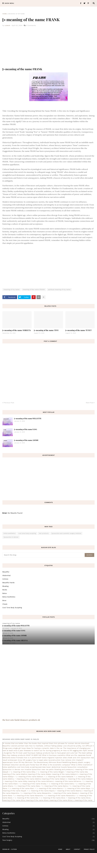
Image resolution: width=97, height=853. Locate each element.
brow (4, 600)
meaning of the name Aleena (69, 791)
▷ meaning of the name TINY (46, 330)
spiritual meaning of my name (59, 289)
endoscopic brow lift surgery (20, 760)
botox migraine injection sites (54, 758)
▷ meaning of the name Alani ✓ (23, 788)
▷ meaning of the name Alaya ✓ (78, 788)
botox (4, 593)
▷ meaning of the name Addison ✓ (30, 777)
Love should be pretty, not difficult (77, 746)
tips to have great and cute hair (64, 753)
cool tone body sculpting (27, 533)
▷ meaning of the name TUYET (78, 330)
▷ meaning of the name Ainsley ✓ (34, 784)
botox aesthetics (9, 533)
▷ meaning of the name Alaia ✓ (29, 786)
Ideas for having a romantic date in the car (44, 748)
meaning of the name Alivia (60, 800)
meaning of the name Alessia (65, 793)
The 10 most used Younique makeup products (31, 753)
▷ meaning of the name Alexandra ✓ (30, 795)
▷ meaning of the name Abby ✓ (24, 772)
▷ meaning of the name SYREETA (16, 330)
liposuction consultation (77, 767)
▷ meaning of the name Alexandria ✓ (61, 795)
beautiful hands (8, 582)
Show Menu (9, 3)
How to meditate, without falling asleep (45, 746)
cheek (4, 604)
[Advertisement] (48, 47)
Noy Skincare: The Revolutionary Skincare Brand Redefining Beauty (49, 762)
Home (4, 14)
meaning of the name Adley (16, 781)
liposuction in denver (11, 537)
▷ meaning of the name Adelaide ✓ (60, 777)
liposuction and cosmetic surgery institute (66, 533)
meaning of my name (16, 14)
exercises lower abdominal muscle (52, 767)
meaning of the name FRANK (34, 289)
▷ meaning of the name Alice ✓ (54, 798)
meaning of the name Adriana (40, 781)
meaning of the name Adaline (15, 774)
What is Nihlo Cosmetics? (81, 765)
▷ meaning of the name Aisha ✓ (62, 784)
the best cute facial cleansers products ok (21, 719)
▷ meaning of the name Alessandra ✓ (37, 793)
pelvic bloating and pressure (61, 769)
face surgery (48, 840)
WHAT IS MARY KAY (33, 755)
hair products (43, 533)
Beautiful (5, 572)
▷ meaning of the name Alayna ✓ (43, 791)
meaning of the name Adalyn (39, 774)
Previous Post (9, 403)
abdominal (6, 575)
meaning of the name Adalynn (64, 774)
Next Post (89, 403)
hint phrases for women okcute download (71, 743)
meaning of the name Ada (77, 772)
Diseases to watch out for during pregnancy (42, 750)
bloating (5, 586)
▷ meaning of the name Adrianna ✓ (68, 781)
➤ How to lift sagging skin (71, 750)
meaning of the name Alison (37, 800)
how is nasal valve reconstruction (46, 760)
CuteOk (14, 849)
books (4, 590)
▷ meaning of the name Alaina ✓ (56, 786)
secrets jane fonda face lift (30, 765)
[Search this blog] (44, 555)
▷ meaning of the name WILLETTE (27, 418)
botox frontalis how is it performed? (26, 758)
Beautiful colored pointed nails (15, 746)
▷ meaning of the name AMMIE (26, 440)
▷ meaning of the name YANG (25, 429)
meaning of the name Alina (14, 800)
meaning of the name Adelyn (53, 779)
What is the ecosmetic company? (57, 765)
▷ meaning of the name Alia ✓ (27, 798)
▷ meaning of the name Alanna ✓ (51, 788)
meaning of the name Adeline (28, 779)
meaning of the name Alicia (79, 798)
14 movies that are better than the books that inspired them (28, 743)
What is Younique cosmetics (53, 755)
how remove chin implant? (72, 760)
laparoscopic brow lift (12, 762)
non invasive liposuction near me (34, 769)
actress (5, 579)
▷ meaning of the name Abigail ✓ (52, 772)
